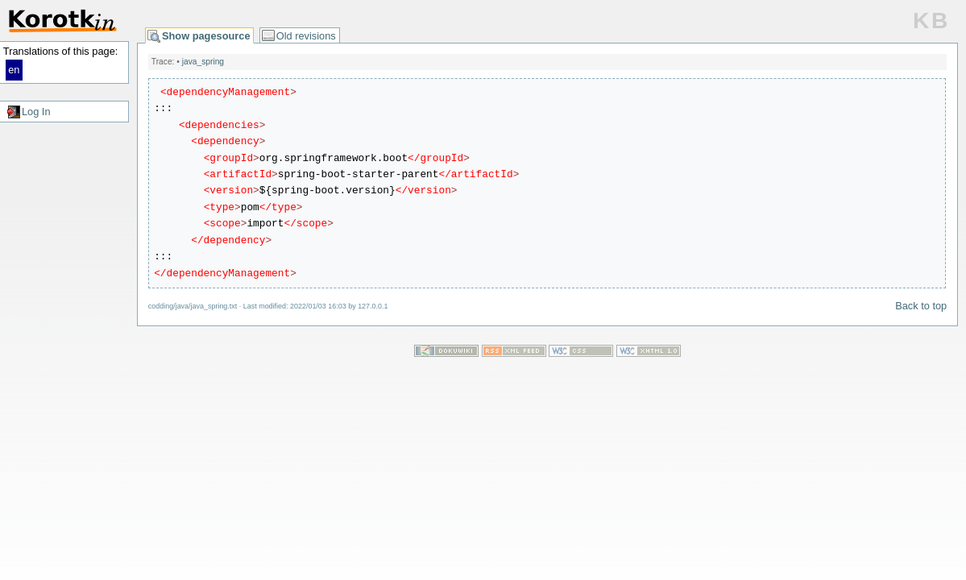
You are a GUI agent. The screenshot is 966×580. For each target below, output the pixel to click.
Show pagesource (206, 36)
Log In (36, 112)
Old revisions (306, 36)
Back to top (921, 306)
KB (931, 20)
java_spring (203, 61)
